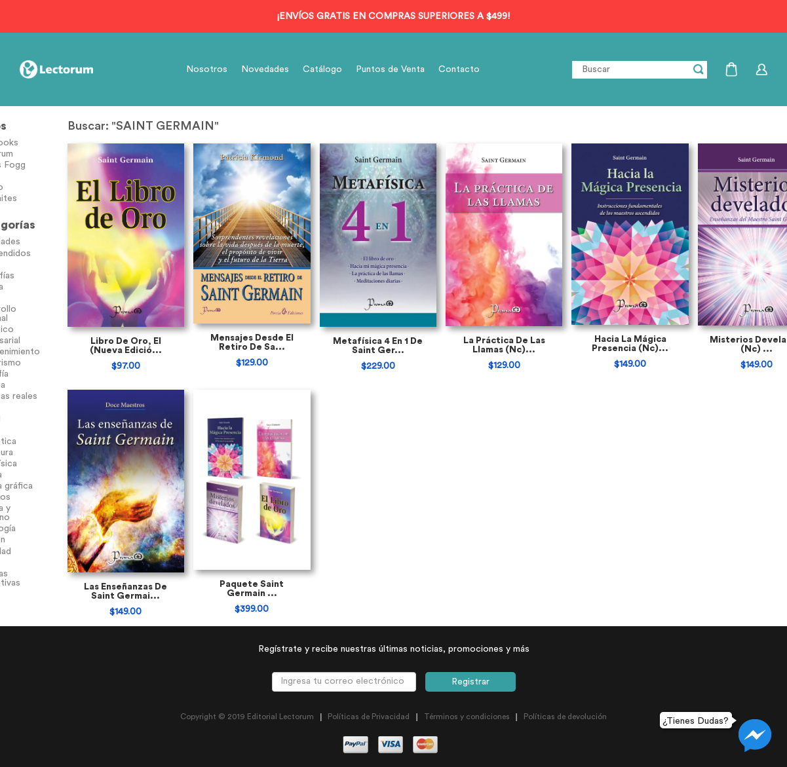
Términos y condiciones (467, 726)
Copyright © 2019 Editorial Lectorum (247, 726)
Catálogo (322, 69)
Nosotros (206, 69)
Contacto (459, 69)
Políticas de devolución (565, 726)
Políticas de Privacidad (369, 726)
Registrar (470, 691)
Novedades (265, 69)
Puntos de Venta (390, 69)
